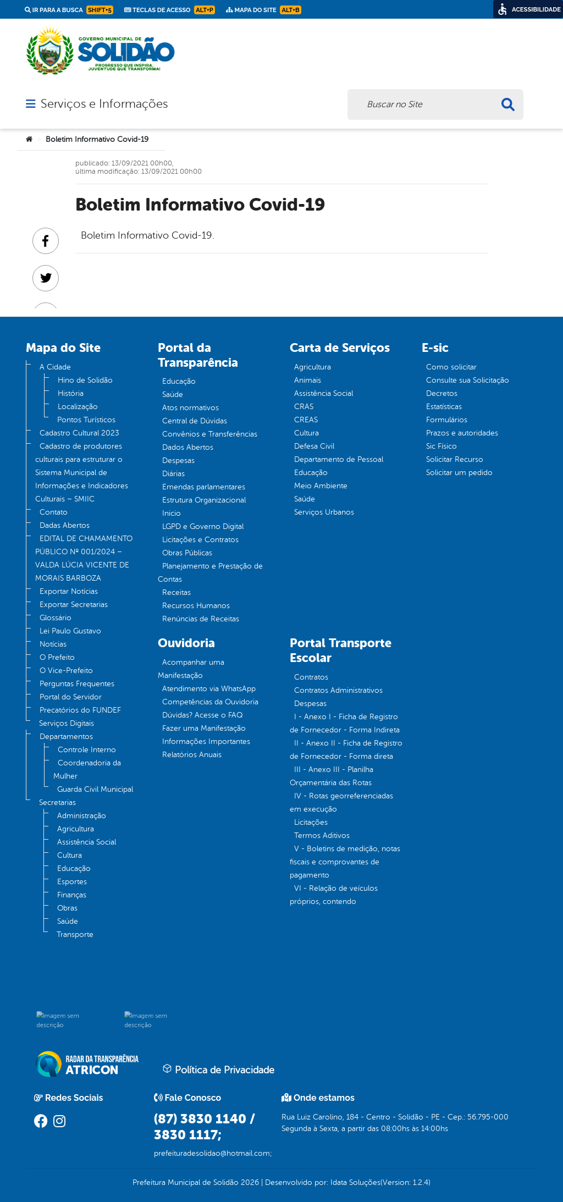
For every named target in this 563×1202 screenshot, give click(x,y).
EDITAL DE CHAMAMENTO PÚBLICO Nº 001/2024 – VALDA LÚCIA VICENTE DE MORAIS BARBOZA (84, 558)
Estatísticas (444, 406)
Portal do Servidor (71, 697)
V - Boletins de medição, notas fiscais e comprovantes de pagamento (345, 862)
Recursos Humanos (196, 606)
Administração (81, 816)
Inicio (171, 513)
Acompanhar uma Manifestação (191, 669)
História (71, 393)
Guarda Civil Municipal (95, 789)
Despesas (178, 460)
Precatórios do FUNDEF (80, 710)
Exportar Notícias (69, 591)
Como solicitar (451, 367)
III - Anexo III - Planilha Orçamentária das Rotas (331, 776)
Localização (78, 406)
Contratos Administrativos (338, 690)
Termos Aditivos (322, 835)
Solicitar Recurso (454, 459)
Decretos (441, 393)
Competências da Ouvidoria (210, 702)
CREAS (306, 420)
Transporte (75, 934)
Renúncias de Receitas (200, 619)
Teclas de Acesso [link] (169, 10)
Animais (307, 380)
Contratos (311, 677)
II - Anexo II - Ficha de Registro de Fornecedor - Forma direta (346, 749)
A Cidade (55, 367)
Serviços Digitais (66, 723)
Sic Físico (441, 446)
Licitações (311, 822)
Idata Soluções (355, 1182)
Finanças (71, 895)
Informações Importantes (206, 741)
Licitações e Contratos (200, 540)
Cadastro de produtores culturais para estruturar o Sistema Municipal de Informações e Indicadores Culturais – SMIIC (81, 472)
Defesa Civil (314, 446)
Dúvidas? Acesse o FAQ (202, 715)
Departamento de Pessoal (338, 459)
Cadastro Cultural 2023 (79, 433)
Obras (67, 908)
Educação (74, 868)
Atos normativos (190, 408)
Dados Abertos (187, 447)
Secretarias (57, 802)
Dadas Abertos (65, 525)
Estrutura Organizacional (204, 500)
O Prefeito (57, 657)
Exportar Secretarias (74, 604)
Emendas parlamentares (203, 487)
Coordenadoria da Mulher (87, 769)
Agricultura (75, 829)
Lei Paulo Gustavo (70, 631)
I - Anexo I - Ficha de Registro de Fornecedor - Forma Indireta (345, 723)
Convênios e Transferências (209, 434)
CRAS (303, 406)
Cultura (69, 855)
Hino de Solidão (85, 380)
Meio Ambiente (320, 486)
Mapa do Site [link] (263, 10)
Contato (54, 512)
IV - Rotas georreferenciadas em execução (341, 802)
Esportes (72, 882)
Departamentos (66, 736)
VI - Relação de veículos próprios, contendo (334, 895)
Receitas (176, 592)
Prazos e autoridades (462, 433)
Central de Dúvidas (194, 421)
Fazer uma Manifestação (204, 728)
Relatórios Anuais (192, 755)
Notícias (53, 644)
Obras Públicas (187, 553)
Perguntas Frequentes (77, 684)
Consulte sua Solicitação (467, 380)
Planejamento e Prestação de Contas (210, 572)
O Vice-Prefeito (66, 670)
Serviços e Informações (104, 104)
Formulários (446, 420)
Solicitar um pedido (459, 472)
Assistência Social (86, 842)
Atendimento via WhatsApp (209, 689)
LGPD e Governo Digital (203, 526)
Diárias (173, 474)
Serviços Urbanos (324, 512)
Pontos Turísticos (86, 420)
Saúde (67, 921)
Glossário (55, 618)
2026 (249, 1182)
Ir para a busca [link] (69, 10)
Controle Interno (87, 750)
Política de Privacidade (218, 1069)
